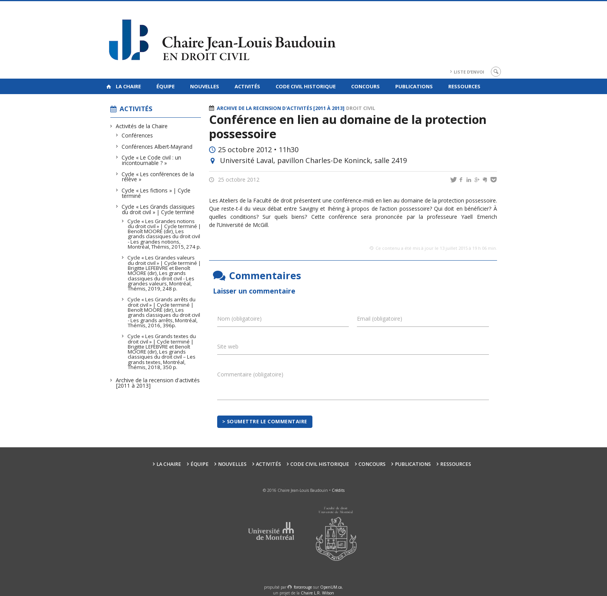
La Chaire (128, 86)
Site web (227, 346)
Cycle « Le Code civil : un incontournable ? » (151, 160)
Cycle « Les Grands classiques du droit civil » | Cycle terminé (158, 209)
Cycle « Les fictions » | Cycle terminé (156, 193)
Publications (414, 86)
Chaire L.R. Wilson (317, 593)
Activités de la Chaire (142, 126)
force (303, 587)
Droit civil (360, 108)
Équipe (165, 86)
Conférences (137, 135)
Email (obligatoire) (379, 318)
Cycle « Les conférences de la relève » (158, 176)
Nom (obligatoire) (239, 318)
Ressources (464, 86)
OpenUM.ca (331, 587)
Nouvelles (204, 86)
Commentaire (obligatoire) (250, 374)
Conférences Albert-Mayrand (157, 146)
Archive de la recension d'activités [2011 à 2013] (158, 382)
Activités (247, 86)
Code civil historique (306, 86)
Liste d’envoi (469, 72)
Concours (365, 86)
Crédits (338, 490)
